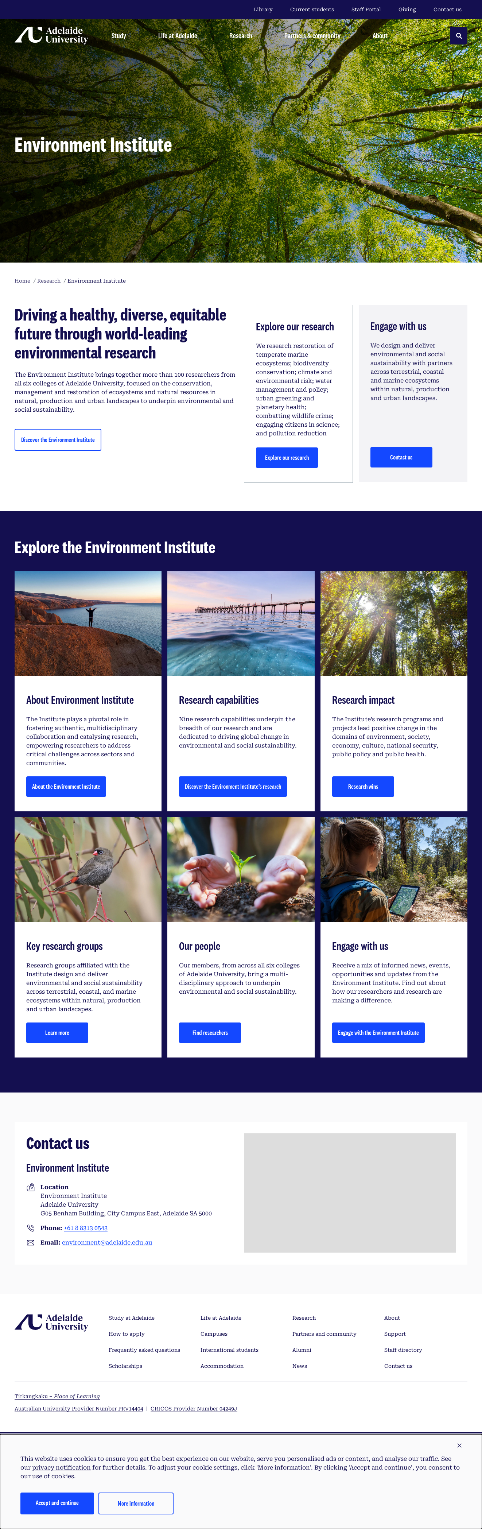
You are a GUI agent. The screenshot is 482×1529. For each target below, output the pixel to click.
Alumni (301, 1350)
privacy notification (61, 1467)
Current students (312, 9)
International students (230, 1350)
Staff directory (403, 1350)
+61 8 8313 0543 (86, 1228)
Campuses (214, 1334)
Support (395, 1334)
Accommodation (222, 1366)
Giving (407, 9)
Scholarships (125, 1366)
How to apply (127, 1334)
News (299, 1366)
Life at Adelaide (221, 1318)
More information (136, 1503)
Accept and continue (57, 1502)
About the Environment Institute (66, 786)
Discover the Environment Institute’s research (233, 786)
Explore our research (287, 457)
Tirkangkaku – (57, 1396)
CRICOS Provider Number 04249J (194, 1409)
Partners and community (324, 1334)
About (392, 1318)
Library (263, 9)
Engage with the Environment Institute (378, 1032)
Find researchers (210, 1032)
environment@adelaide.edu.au (107, 1242)
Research (304, 1318)
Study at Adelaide (132, 1318)
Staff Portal (366, 9)
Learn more (57, 1032)
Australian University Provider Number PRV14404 (79, 1409)
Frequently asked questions (144, 1350)
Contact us (448, 9)
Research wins (363, 786)
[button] (459, 1445)
